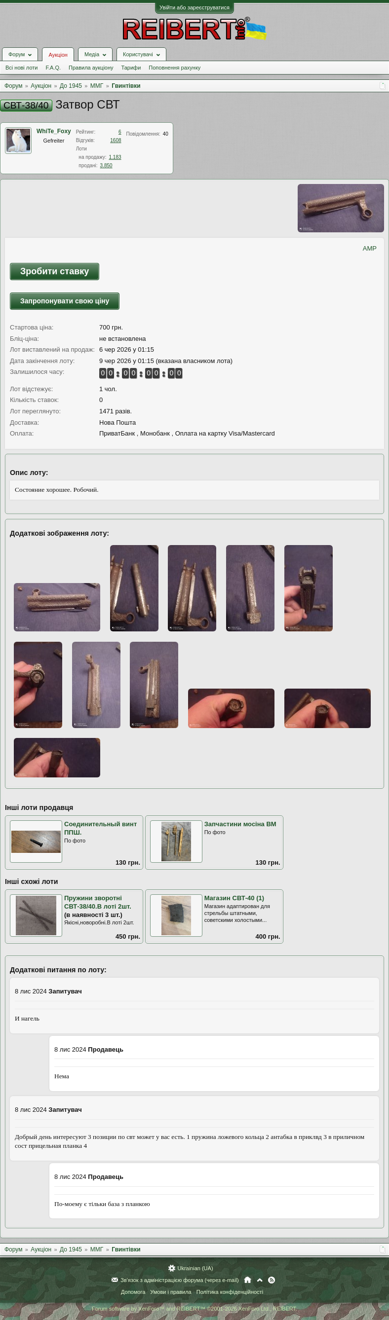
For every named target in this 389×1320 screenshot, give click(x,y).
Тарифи (131, 68)
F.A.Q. (53, 68)
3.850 (106, 165)
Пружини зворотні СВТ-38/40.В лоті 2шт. (97, 902)
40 (165, 134)
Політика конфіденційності (229, 1292)
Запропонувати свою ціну (64, 301)
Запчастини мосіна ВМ (240, 824)
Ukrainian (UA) (195, 1268)
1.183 (115, 157)
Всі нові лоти (21, 68)
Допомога (133, 1292)
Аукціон (57, 55)
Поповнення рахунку (174, 68)
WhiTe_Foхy (54, 131)
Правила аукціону (91, 68)
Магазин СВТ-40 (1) (234, 898)
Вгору (259, 1280)
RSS (271, 1280)
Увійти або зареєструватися (194, 7)
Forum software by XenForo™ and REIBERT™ (194, 1309)
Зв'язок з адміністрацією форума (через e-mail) (179, 1280)
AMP (370, 248)
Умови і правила (170, 1292)
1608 (115, 140)
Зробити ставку (54, 271)
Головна (247, 1280)
